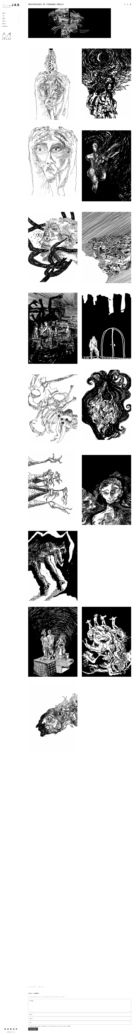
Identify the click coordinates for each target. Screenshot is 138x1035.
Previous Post (32, 986)
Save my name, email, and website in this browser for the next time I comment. (50, 1026)
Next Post (40, 986)
